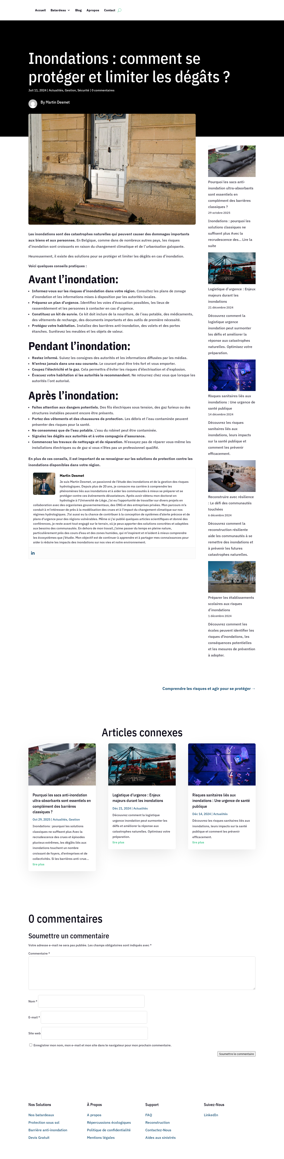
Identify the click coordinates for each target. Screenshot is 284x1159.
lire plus (38, 864)
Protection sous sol (43, 1122)
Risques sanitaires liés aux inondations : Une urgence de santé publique (231, 402)
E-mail (34, 1017)
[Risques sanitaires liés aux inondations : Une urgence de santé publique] (232, 376)
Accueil (40, 10)
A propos (94, 1115)
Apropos (93, 10)
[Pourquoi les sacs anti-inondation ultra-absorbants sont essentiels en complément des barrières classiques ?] (232, 162)
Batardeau (58, 10)
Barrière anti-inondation (47, 1130)
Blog (78, 10)
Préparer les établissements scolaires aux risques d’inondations (231, 603)
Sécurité (83, 90)
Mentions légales (101, 1137)
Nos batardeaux (41, 1115)
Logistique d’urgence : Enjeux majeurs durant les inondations (231, 295)
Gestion (70, 90)
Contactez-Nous (158, 1130)
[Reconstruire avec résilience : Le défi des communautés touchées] (232, 477)
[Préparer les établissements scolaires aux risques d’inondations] (232, 578)
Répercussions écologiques (109, 1122)
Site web (34, 1033)
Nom (32, 1001)
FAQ (148, 1115)
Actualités (56, 90)
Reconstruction (157, 1122)
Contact (109, 10)
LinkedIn (211, 1115)
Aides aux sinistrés (160, 1137)
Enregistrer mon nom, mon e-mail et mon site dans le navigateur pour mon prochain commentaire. (103, 1045)
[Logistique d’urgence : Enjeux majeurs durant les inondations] (232, 269)
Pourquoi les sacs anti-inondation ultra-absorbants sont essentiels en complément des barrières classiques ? (230, 194)
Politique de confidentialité (109, 1130)
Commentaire (39, 953)
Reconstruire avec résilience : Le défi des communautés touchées (231, 503)
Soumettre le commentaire (236, 1054)
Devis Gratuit (38, 1137)
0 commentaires (103, 90)
